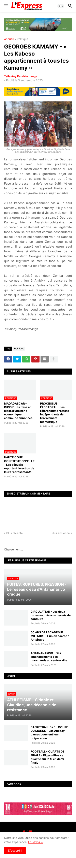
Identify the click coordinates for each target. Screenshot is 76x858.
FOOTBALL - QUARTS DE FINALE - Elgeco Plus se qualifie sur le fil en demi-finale (48, 757)
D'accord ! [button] (15, 850)
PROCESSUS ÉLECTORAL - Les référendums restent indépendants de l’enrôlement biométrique (54, 412)
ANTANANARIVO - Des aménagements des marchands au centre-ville (49, 656)
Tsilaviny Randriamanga (20, 76)
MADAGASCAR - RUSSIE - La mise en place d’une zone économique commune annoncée (18, 411)
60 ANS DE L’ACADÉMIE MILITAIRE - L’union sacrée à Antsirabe (50, 636)
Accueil (9, 39)
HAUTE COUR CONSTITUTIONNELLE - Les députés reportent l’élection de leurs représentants (19, 464)
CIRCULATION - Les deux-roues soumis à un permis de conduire (51, 615)
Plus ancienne (60, 533)
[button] (5, 6)
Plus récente (14, 533)
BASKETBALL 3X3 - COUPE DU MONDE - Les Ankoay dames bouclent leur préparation (49, 732)
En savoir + (35, 842)
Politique (22, 39)
